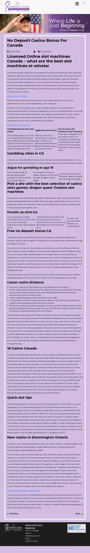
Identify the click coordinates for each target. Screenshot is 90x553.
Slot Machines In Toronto (18, 125)
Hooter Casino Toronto (17, 96)
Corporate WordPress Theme (34, 549)
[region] (45, 23)
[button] (4, 23)
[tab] (77, 4)
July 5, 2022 (20, 51)
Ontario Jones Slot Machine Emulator (23, 490)
